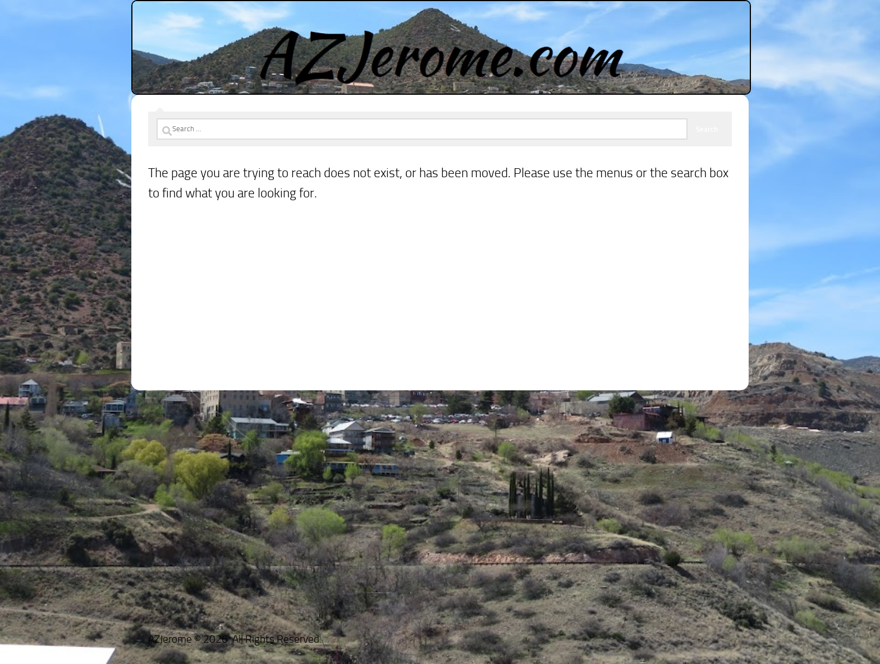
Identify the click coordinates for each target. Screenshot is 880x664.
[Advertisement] (440, 311)
